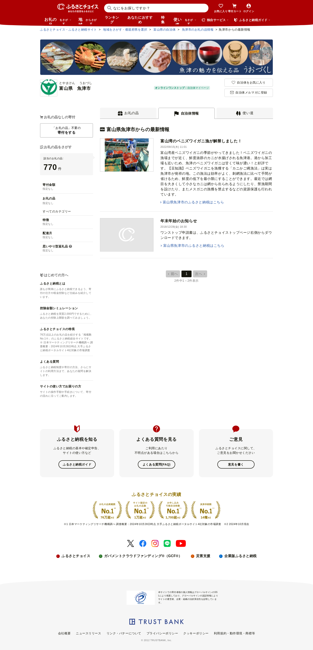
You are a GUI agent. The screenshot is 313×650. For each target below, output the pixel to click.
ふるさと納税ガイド (77, 464)
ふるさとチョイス (76, 556)
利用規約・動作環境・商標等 (234, 633)
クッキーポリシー (195, 633)
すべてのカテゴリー (57, 211)
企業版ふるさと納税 (240, 556)
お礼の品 (57, 20)
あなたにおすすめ (140, 20)
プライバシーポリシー (162, 633)
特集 (163, 20)
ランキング (112, 20)
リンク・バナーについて (124, 633)
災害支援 (203, 556)
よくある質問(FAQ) (156, 464)
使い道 (184, 20)
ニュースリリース (88, 633)
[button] (70, 246)
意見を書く (236, 464)
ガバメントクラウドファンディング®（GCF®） (143, 556)
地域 (88, 20)
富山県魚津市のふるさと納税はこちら (193, 202)
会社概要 (64, 633)
